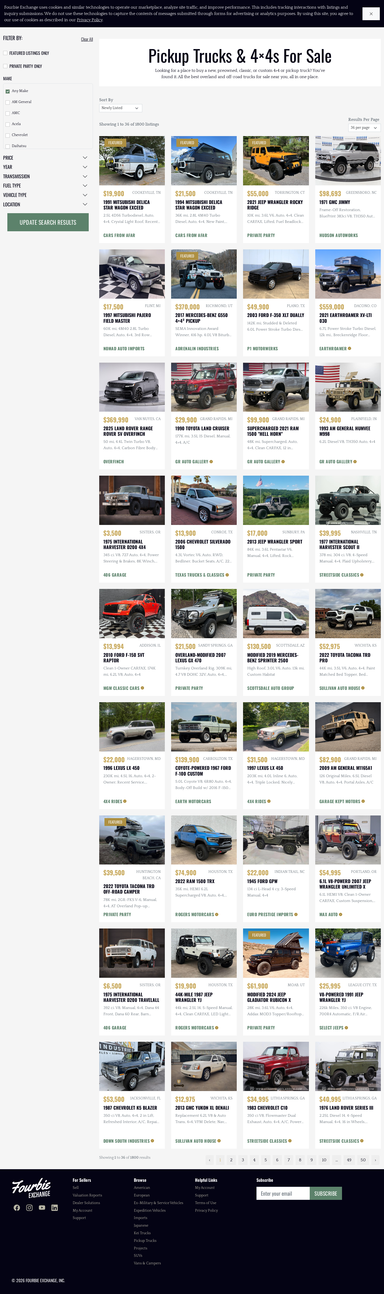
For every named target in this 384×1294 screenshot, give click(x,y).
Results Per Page (363, 119)
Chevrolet (20, 135)
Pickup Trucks (145, 1241)
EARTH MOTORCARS (193, 801)
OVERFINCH (113, 461)
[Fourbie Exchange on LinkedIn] (54, 1208)
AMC (16, 113)
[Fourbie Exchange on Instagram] (29, 1208)
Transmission (16, 176)
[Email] (283, 1193)
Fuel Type (12, 185)
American (142, 1188)
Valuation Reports (87, 1195)
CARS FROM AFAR (119, 235)
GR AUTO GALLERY (191, 461)
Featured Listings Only (29, 53)
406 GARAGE (115, 575)
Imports (140, 1218)
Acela (16, 124)
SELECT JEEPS (331, 1027)
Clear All (87, 39)
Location (11, 204)
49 (349, 1160)
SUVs (138, 1256)
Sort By (106, 100)
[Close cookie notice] (371, 13)
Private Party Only (25, 66)
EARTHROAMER (333, 348)
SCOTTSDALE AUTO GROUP (270, 688)
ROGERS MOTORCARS (194, 914)
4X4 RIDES (112, 801)
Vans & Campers (147, 1263)
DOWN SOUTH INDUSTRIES (126, 1141)
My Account (82, 1211)
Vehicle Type (15, 194)
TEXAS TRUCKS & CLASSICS (199, 575)
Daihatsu (19, 146)
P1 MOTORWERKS (262, 348)
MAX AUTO (328, 914)
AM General (21, 102)
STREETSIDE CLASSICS (339, 575)
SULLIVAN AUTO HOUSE (339, 688)
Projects (140, 1248)
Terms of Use (205, 1203)
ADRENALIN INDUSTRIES (197, 348)
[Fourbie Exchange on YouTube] (42, 1208)
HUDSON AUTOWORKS (338, 235)
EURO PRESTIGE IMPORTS (270, 914)
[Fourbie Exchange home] (31, 1188)
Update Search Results (48, 222)
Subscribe (325, 1193)
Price (8, 157)
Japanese (141, 1225)
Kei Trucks (142, 1233)
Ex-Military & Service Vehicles (158, 1203)
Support (79, 1218)
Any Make (20, 91)
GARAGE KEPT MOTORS (339, 801)
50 (363, 1160)
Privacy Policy (206, 1211)
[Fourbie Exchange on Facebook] (17, 1208)
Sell (76, 1188)
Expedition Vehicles (150, 1211)
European (142, 1195)
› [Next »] (375, 1160)
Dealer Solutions (86, 1203)
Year (7, 166)
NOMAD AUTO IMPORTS (124, 348)
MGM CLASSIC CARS (121, 688)
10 (324, 1160)
